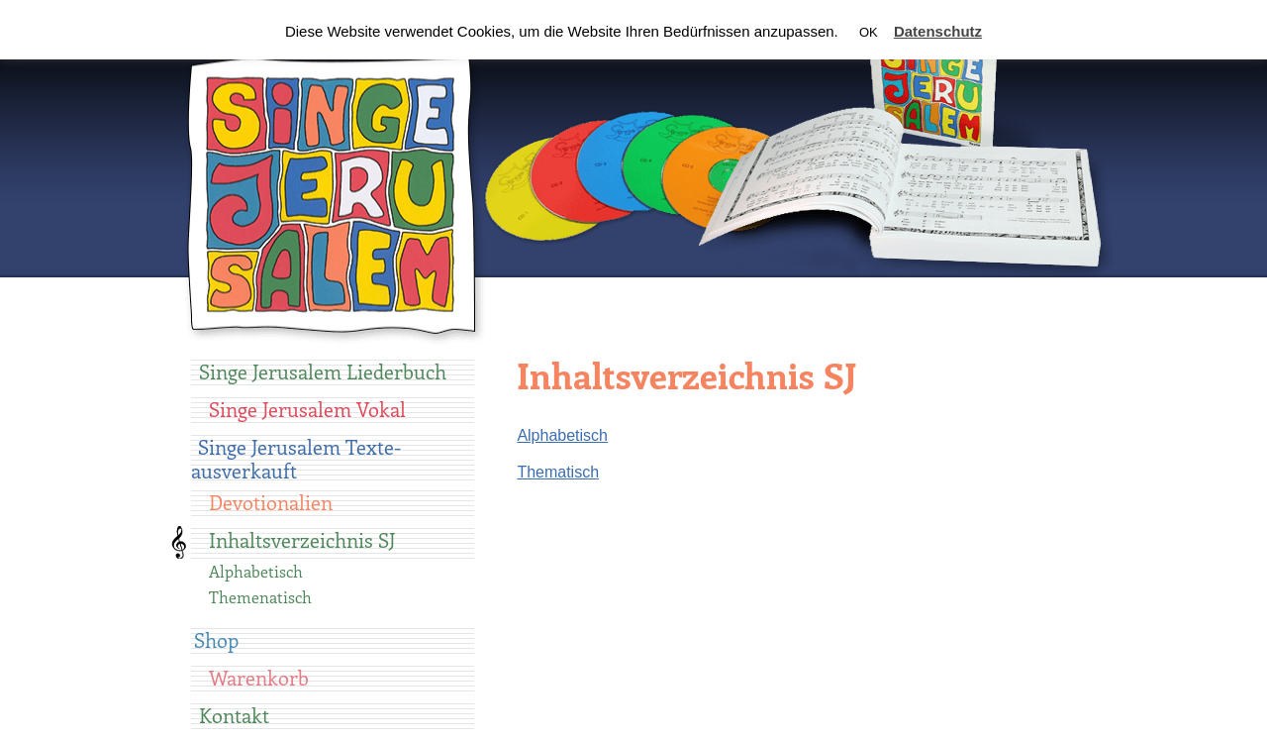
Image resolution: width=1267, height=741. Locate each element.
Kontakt (234, 714)
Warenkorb (259, 677)
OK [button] (868, 32)
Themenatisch (260, 596)
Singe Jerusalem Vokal (307, 408)
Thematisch (558, 472)
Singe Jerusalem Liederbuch (322, 371)
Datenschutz (938, 31)
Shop (216, 639)
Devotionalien (271, 501)
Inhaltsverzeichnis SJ (302, 539)
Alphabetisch (256, 571)
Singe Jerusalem (333, 194)
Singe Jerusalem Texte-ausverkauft (296, 458)
